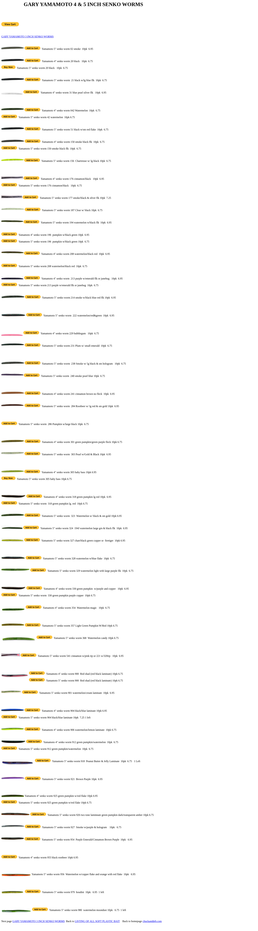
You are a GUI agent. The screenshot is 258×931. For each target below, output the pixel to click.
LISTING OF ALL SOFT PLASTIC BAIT (97, 921)
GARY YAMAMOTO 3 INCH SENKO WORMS (27, 36)
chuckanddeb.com (152, 921)
